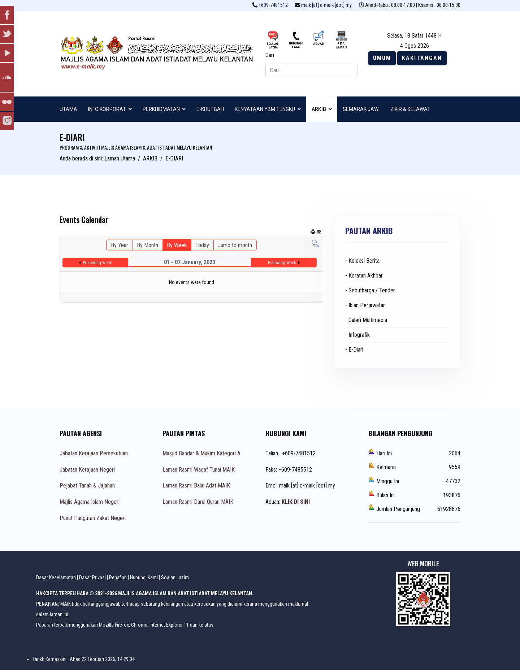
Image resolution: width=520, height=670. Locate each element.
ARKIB (319, 109)
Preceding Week (97, 262)
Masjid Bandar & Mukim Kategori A (201, 453)
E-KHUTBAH (210, 109)
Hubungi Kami (144, 577)
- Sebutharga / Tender (370, 290)
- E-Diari (354, 349)
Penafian (118, 577)
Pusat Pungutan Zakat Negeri (93, 518)
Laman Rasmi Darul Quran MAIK (197, 501)
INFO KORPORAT (107, 109)
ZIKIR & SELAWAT (410, 109)
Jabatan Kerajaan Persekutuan (94, 453)
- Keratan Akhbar (364, 275)
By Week (177, 245)
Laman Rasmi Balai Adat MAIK (196, 485)
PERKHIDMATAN (161, 109)
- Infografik (357, 334)
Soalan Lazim (175, 577)
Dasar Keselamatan (56, 577)
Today (202, 245)
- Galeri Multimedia (366, 320)
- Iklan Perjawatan (365, 305)
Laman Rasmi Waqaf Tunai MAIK (198, 469)
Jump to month (235, 245)
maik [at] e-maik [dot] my (326, 5)
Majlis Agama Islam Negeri (90, 501)
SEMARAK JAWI (361, 109)
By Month (147, 245)
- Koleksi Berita (362, 260)
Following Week (282, 262)
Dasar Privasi (92, 577)
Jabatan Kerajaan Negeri (87, 469)
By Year (119, 245)
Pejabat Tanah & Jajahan (87, 485)
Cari (269, 55)
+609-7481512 (273, 5)
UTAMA (68, 109)
